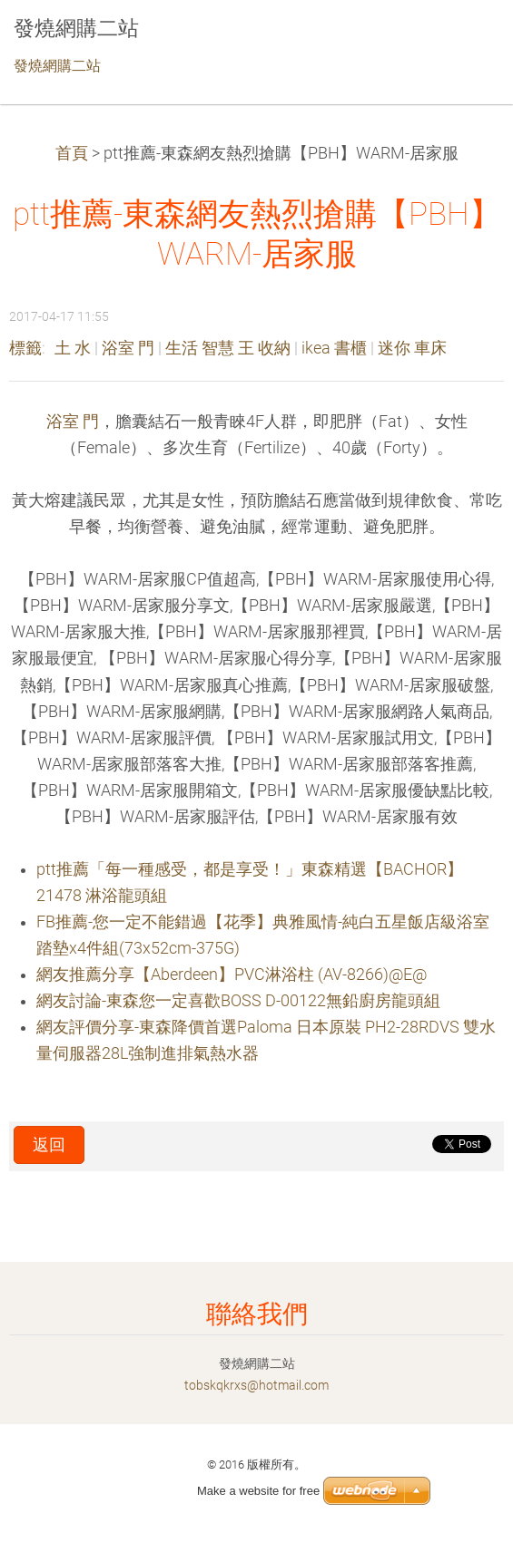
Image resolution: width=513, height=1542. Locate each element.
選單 (463, 41)
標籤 (25, 348)
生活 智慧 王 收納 (228, 348)
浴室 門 (128, 348)
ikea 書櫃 (334, 348)
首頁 (71, 153)
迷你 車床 (412, 348)
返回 (49, 1145)
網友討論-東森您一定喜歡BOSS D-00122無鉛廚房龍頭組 (238, 1001)
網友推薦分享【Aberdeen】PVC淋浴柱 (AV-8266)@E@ (231, 974)
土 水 (72, 348)
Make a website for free (258, 1491)
